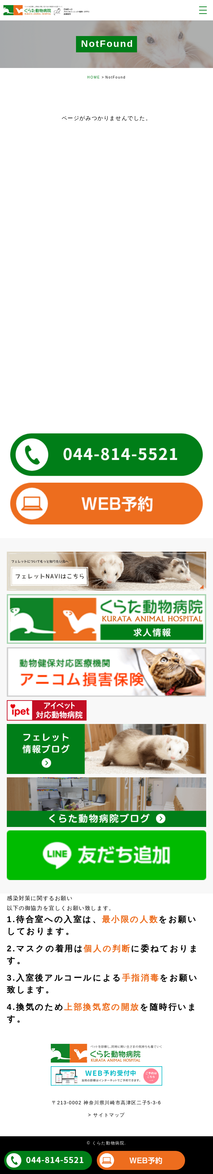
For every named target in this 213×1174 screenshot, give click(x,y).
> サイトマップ (106, 1115)
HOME (93, 77)
